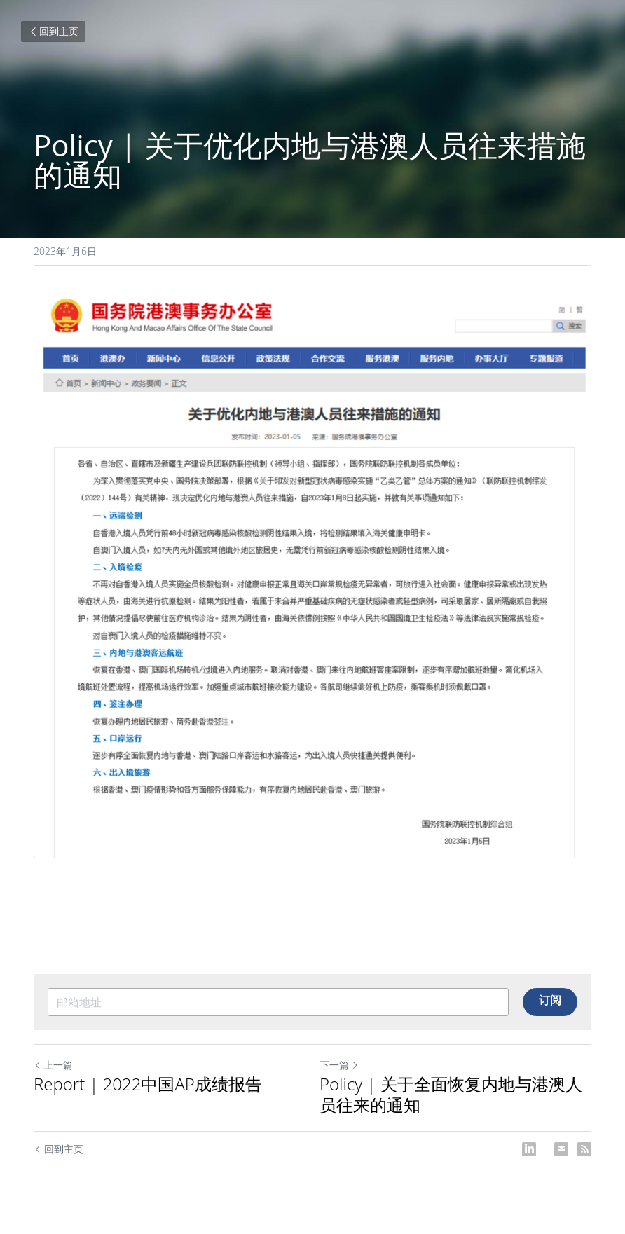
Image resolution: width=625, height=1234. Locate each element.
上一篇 (53, 1064)
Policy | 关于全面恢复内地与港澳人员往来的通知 (451, 1095)
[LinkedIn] (529, 1149)
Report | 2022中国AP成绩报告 (148, 1084)
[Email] (561, 1149)
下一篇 (339, 1064)
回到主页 (53, 31)
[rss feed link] (584, 1149)
